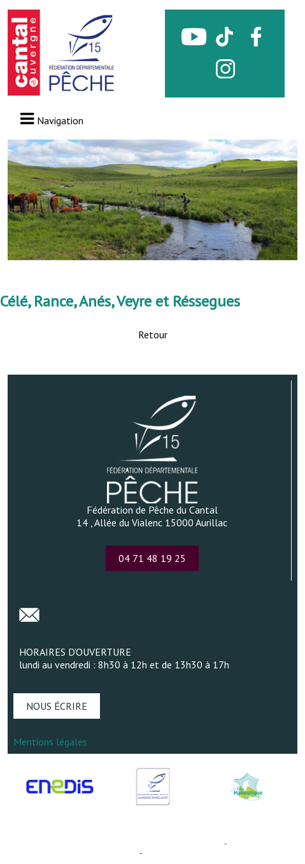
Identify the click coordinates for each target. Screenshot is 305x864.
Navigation (60, 120)
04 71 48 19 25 (152, 558)
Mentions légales (50, 741)
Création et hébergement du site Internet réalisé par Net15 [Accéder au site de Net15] (116, 843)
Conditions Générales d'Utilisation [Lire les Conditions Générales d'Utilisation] (206, 853)
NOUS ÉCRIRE (56, 706)
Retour (152, 334)
